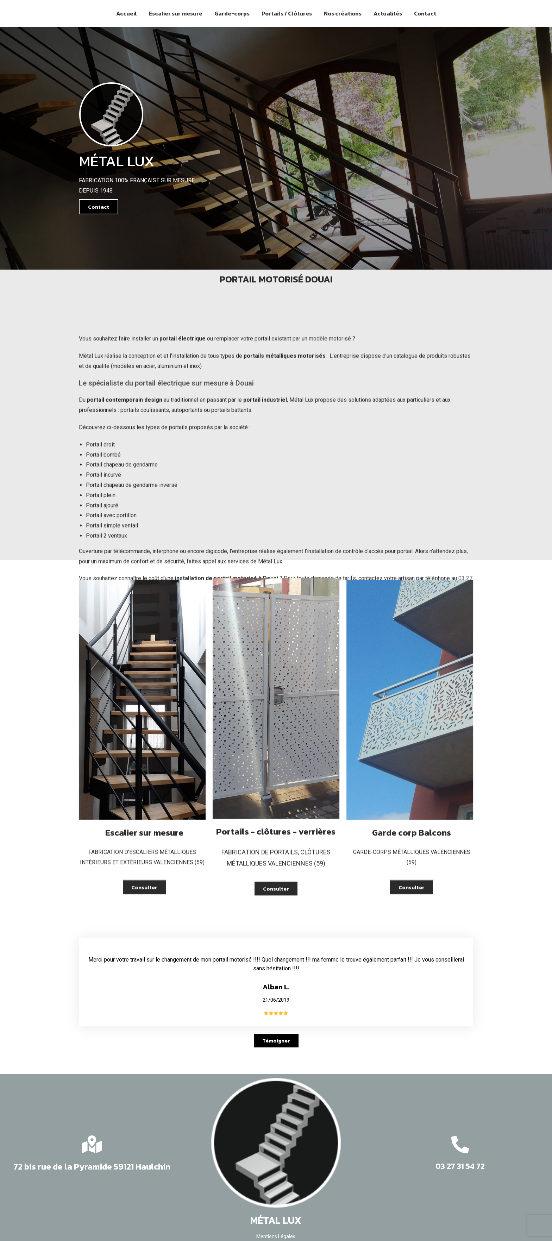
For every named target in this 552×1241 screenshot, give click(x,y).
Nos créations (343, 13)
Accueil (126, 13)
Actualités (388, 13)
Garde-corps (232, 13)
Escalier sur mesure (175, 13)
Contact (425, 13)
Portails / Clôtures (287, 13)
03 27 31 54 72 (460, 1166)
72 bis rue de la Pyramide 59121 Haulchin (91, 1166)
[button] (98, 206)
